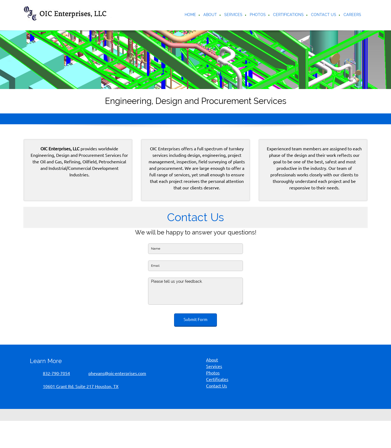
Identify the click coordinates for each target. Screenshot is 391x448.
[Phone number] (52, 373)
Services (214, 366)
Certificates (217, 379)
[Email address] (113, 373)
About (212, 359)
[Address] (77, 386)
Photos (213, 372)
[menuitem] (190, 15)
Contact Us (216, 385)
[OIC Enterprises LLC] (69, 15)
